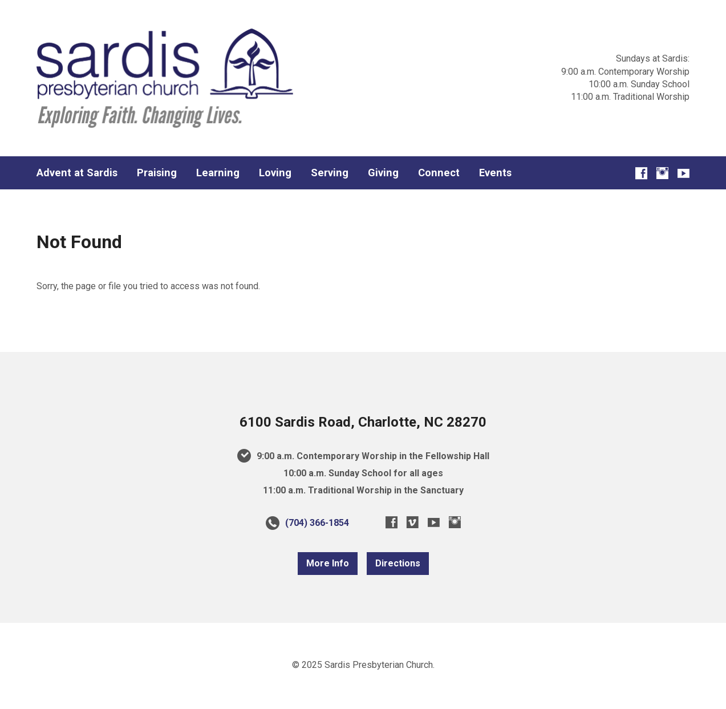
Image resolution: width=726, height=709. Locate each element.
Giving (383, 173)
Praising (157, 173)
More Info (327, 563)
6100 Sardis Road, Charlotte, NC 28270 (363, 422)
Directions (397, 563)
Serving (329, 173)
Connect (439, 173)
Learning (218, 173)
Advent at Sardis (76, 173)
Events (495, 173)
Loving (275, 173)
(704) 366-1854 (317, 522)
